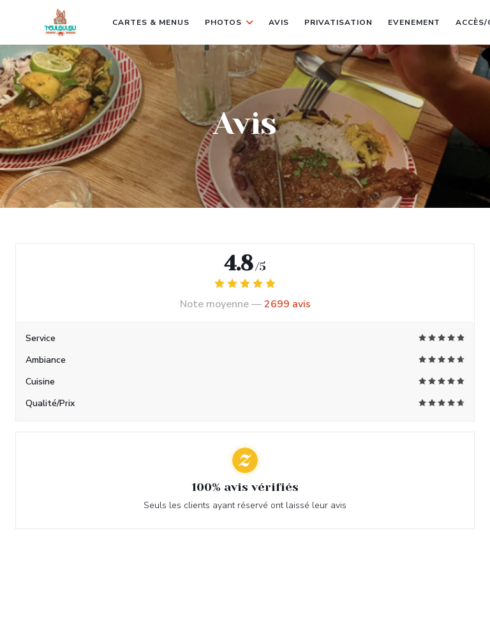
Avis (279, 22)
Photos (229, 22)
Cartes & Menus (150, 22)
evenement (414, 21)
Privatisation (338, 22)
